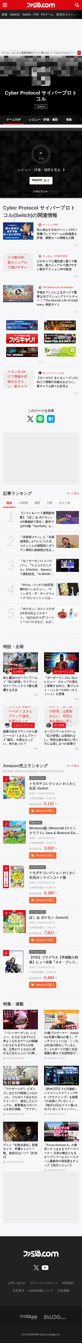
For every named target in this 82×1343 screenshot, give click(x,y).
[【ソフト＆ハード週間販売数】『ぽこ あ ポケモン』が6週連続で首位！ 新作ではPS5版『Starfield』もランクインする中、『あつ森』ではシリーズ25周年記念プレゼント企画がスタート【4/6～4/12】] (67, 517)
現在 (9, 503)
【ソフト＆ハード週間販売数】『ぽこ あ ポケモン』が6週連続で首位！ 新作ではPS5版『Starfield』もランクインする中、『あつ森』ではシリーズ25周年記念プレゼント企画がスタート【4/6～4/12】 (37, 519)
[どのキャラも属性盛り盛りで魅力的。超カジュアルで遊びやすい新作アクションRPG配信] (18, 262)
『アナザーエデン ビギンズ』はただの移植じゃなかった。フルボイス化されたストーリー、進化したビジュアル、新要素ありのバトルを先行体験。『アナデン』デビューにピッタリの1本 (20, 1099)
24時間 (23, 503)
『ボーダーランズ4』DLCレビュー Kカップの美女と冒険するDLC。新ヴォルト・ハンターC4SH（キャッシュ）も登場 (61, 686)
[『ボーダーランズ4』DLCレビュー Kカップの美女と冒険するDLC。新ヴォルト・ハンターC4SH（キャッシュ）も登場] (61, 662)
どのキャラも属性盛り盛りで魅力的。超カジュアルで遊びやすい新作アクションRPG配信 (57, 265)
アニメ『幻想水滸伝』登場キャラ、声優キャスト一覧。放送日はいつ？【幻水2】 (20, 1151)
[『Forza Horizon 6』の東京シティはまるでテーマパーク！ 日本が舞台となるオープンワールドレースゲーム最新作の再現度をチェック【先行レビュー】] (61, 1131)
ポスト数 (64, 503)
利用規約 (68, 1283)
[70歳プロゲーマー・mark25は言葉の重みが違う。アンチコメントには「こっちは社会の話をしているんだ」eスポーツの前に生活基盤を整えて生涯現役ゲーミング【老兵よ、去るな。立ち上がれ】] (61, 1020)
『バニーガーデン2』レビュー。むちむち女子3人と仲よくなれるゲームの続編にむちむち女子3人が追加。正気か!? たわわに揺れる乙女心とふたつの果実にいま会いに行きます (20, 1043)
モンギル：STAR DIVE (54, 256)
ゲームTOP (13, 119)
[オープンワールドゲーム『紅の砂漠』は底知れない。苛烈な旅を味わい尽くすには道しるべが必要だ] (61, 716)
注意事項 (18, 1290)
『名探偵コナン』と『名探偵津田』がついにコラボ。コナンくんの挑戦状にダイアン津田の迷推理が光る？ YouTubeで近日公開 (37, 543)
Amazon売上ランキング (25, 765)
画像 (69, 119)
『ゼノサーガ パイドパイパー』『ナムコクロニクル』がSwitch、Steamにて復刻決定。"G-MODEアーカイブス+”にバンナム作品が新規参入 (36, 567)
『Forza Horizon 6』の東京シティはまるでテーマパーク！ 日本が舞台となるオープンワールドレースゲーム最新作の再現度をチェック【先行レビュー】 (61, 1155)
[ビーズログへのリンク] (55, 1316)
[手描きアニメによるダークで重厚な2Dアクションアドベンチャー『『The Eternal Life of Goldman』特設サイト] (18, 293)
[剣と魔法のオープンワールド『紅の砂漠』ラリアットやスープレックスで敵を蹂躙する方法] (20, 662)
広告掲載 (63, 1290)
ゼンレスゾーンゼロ (53, 373)
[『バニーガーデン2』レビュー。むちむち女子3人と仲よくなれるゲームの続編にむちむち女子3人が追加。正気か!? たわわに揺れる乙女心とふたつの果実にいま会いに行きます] (20, 1020)
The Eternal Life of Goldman (57, 287)
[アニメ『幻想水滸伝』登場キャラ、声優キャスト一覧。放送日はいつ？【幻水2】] (20, 1131)
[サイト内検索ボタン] (77, 5)
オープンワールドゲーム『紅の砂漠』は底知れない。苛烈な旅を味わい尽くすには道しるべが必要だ (61, 737)
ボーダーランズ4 (63, 671)
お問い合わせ (16, 1283)
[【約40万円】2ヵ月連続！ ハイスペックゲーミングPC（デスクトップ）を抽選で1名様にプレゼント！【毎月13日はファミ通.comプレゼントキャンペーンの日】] (61, 1076)
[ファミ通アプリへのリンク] (28, 1316)
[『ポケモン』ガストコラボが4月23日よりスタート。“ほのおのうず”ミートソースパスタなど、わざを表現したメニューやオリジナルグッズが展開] (67, 613)
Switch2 (15, 14)
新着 (4, 14)
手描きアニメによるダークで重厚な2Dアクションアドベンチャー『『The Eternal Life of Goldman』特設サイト (57, 298)
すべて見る (73, 493)
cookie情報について (41, 1290)
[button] (41, 191)
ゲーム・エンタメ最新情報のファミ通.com (25, 52)
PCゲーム (47, 14)
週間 (37, 503)
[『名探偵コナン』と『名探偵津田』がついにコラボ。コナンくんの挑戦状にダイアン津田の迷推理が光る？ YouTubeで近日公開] (67, 541)
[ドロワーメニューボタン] (5, 5)
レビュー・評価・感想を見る (39, 170)
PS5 (36, 14)
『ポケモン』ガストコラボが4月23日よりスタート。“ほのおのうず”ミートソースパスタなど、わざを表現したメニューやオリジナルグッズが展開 (37, 615)
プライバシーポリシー (44, 1283)
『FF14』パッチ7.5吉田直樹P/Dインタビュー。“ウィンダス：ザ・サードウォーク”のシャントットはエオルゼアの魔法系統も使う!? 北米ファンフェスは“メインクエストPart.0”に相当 (37, 591)
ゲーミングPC (50, 224)
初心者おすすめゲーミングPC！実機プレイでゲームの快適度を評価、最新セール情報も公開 (57, 233)
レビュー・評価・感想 (43, 119)
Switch (26, 14)
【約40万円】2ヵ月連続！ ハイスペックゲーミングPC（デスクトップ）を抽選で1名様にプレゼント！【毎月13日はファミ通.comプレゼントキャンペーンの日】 (61, 1099)
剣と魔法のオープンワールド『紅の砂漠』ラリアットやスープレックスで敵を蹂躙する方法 (20, 684)
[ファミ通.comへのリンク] (41, 4)
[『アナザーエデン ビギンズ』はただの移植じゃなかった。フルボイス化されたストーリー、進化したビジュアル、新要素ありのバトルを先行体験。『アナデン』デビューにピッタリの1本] (20, 1076)
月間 (49, 503)
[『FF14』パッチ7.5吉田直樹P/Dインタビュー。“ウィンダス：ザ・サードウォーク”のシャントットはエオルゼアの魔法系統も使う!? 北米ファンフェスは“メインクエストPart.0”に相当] (67, 589)
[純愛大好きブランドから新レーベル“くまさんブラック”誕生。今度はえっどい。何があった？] (20, 716)
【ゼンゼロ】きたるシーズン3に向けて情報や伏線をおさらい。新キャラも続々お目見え (58, 382)
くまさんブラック (23, 725)
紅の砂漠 (18, 671)
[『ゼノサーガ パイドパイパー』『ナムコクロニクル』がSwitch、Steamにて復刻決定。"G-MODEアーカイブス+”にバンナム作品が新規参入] (67, 565)
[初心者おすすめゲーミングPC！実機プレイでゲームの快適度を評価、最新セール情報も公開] (18, 230)
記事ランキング (17, 493)
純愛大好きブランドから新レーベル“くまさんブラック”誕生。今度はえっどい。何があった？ (20, 737)
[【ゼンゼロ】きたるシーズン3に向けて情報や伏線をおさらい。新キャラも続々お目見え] (18, 379)
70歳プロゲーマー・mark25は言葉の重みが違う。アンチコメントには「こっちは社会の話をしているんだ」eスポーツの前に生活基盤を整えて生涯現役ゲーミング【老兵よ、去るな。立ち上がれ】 (61, 1043)
